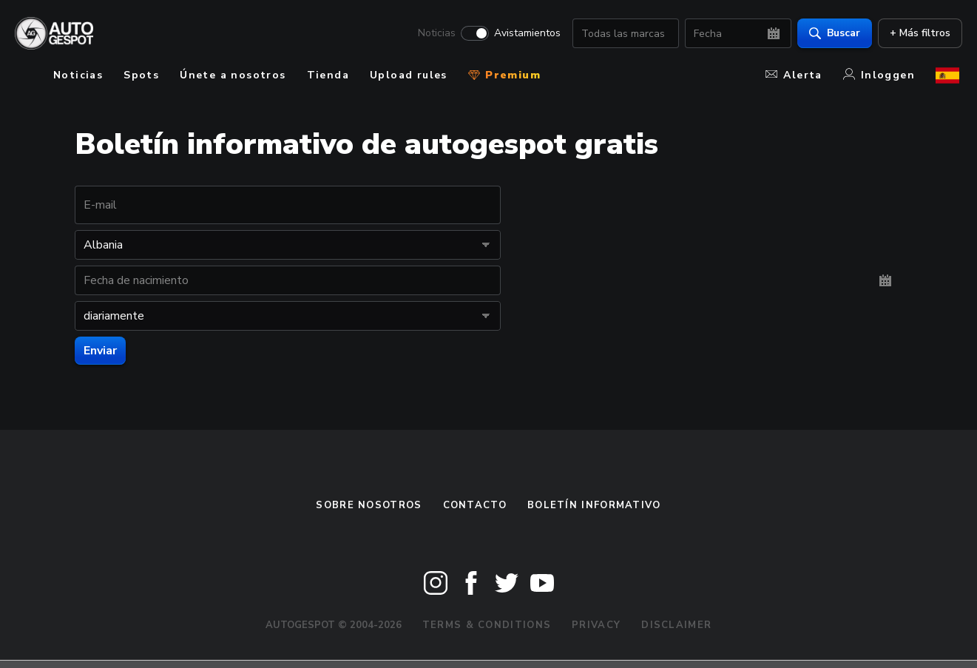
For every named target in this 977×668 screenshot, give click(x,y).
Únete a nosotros (232, 75)
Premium (504, 75)
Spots (141, 75)
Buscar (831, 34)
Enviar (100, 351)
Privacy (596, 625)
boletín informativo (594, 505)
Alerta (793, 75)
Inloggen (879, 75)
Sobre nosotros (369, 505)
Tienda (328, 75)
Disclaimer (676, 625)
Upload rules (408, 75)
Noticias (434, 34)
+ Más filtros (917, 34)
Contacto (475, 505)
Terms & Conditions (486, 625)
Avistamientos (524, 34)
